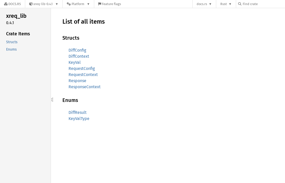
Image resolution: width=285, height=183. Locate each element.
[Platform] (78, 4)
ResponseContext (85, 86)
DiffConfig (77, 50)
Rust (223, 4)
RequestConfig (82, 68)
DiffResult (78, 112)
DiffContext (79, 56)
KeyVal (75, 62)
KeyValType (79, 118)
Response (77, 80)
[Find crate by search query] (263, 4)
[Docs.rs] (12, 4)
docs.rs (202, 4)
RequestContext (83, 74)
